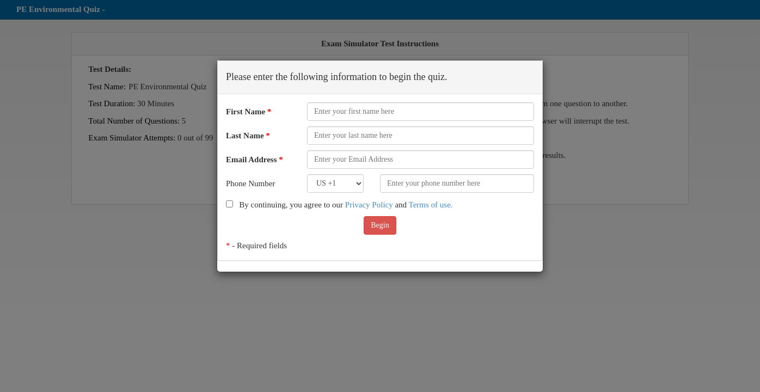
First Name (248, 111)
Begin (380, 225)
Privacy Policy (369, 204)
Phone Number (250, 183)
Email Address (254, 159)
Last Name (248, 135)
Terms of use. (431, 204)
